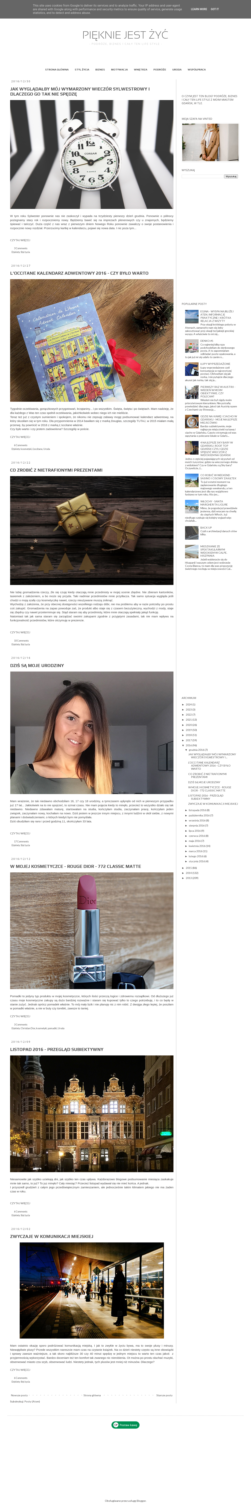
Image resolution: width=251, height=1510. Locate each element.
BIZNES (100, 69)
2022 (189, 714)
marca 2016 (196, 851)
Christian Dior (28, 1028)
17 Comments (21, 841)
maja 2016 (195, 840)
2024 (189, 704)
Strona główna (92, 1395)
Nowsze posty (19, 1395)
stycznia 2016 (197, 861)
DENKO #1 (206, 340)
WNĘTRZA (140, 69)
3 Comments (20, 248)
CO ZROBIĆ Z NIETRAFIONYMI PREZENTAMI (56, 470)
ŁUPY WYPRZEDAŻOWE (215, 363)
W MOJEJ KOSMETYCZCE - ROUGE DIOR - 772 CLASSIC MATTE (75, 866)
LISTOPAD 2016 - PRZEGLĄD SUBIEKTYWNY (56, 1049)
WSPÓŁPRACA (197, 69)
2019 (189, 729)
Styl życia (25, 252)
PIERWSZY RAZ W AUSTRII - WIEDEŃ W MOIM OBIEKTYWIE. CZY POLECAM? (217, 391)
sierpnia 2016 (197, 825)
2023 (189, 709)
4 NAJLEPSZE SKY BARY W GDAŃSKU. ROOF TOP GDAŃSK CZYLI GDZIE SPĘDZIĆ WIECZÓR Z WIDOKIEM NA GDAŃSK (216, 449)
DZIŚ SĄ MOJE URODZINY (37, 665)
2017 (189, 740)
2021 (189, 719)
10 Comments (21, 640)
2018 (189, 735)
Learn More (199, 9)
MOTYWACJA (119, 69)
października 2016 (199, 815)
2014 (189, 872)
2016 (189, 745)
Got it (215, 9)
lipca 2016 (195, 830)
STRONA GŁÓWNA (57, 69)
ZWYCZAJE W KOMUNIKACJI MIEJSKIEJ (51, 1236)
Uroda (46, 449)
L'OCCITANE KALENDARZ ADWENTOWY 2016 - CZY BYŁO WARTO (79, 273)
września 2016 (197, 820)
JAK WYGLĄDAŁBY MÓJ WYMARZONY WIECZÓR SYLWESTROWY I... (212, 756)
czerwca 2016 (197, 835)
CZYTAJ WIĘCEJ (20, 240)
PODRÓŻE (159, 69)
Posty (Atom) (32, 1401)
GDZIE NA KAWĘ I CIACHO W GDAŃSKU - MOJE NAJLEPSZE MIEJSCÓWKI (218, 419)
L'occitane (38, 449)
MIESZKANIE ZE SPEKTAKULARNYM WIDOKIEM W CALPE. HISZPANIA (213, 551)
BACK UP (206, 527)
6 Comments (20, 445)
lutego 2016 (196, 856)
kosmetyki (26, 449)
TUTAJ (141, 421)
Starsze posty (164, 1395)
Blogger (141, 1500)
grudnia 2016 (197, 749)
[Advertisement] (210, 240)
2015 (189, 867)
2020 (189, 724)
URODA (177, 69)
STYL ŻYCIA (82, 69)
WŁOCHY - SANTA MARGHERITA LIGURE (214, 503)
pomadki (52, 1028)
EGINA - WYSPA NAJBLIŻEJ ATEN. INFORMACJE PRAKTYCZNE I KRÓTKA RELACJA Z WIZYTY (217, 316)
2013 (189, 878)
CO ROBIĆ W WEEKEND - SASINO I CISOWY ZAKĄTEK (218, 476)
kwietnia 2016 (197, 845)
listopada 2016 (198, 810)
